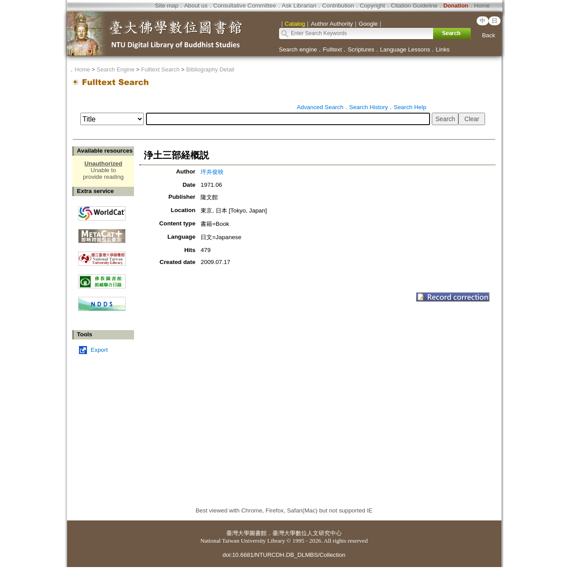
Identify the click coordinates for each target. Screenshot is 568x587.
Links (443, 49)
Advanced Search (320, 107)
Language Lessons (405, 49)
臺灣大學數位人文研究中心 (307, 533)
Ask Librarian (299, 5)
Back (488, 35)
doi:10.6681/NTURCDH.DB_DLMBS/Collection (283, 555)
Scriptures (360, 49)
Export (99, 350)
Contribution (338, 5)
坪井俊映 (212, 172)
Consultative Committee (244, 5)
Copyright (372, 5)
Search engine (298, 49)
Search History (368, 107)
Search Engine (115, 69)
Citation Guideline (414, 5)
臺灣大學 (237, 533)
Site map (166, 5)
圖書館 (258, 533)
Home (482, 5)
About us (196, 5)
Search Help (410, 107)
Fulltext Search (160, 69)
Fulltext (332, 49)
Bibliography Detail (210, 69)
